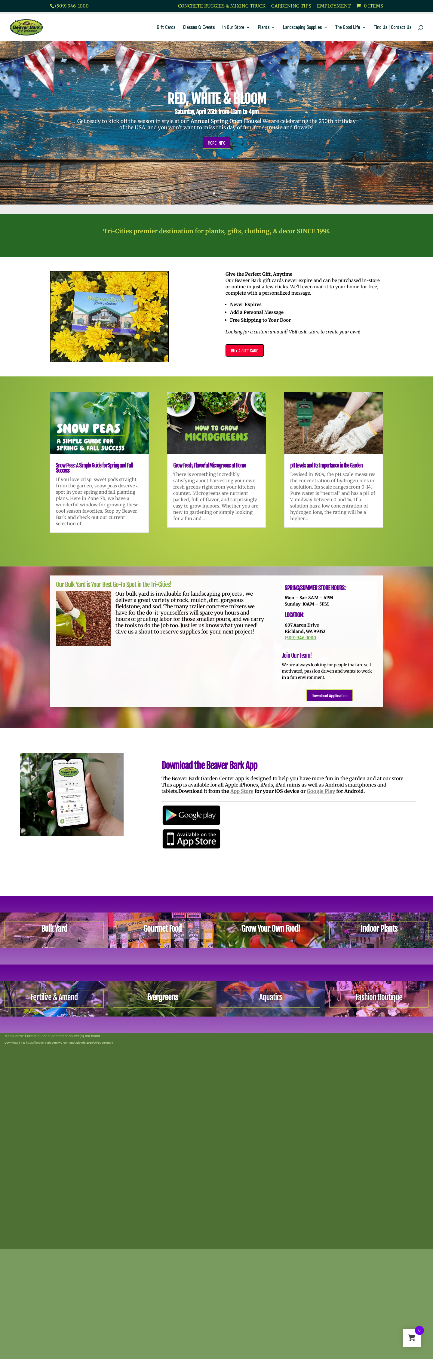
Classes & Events (199, 27)
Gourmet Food (162, 929)
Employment (334, 6)
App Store (242, 792)
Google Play (321, 792)
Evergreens (162, 997)
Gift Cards (166, 27)
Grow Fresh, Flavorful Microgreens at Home (209, 465)
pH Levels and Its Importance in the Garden (326, 465)
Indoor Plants (379, 929)
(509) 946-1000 (72, 6)
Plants (263, 27)
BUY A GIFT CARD (245, 350)
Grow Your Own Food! (270, 929)
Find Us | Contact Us (392, 27)
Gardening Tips (291, 6)
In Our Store (233, 27)
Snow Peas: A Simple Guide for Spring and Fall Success (94, 468)
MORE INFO (216, 143)
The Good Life (347, 27)
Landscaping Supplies (302, 27)
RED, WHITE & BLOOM (216, 99)
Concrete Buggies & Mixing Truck (222, 6)
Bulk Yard (54, 929)
